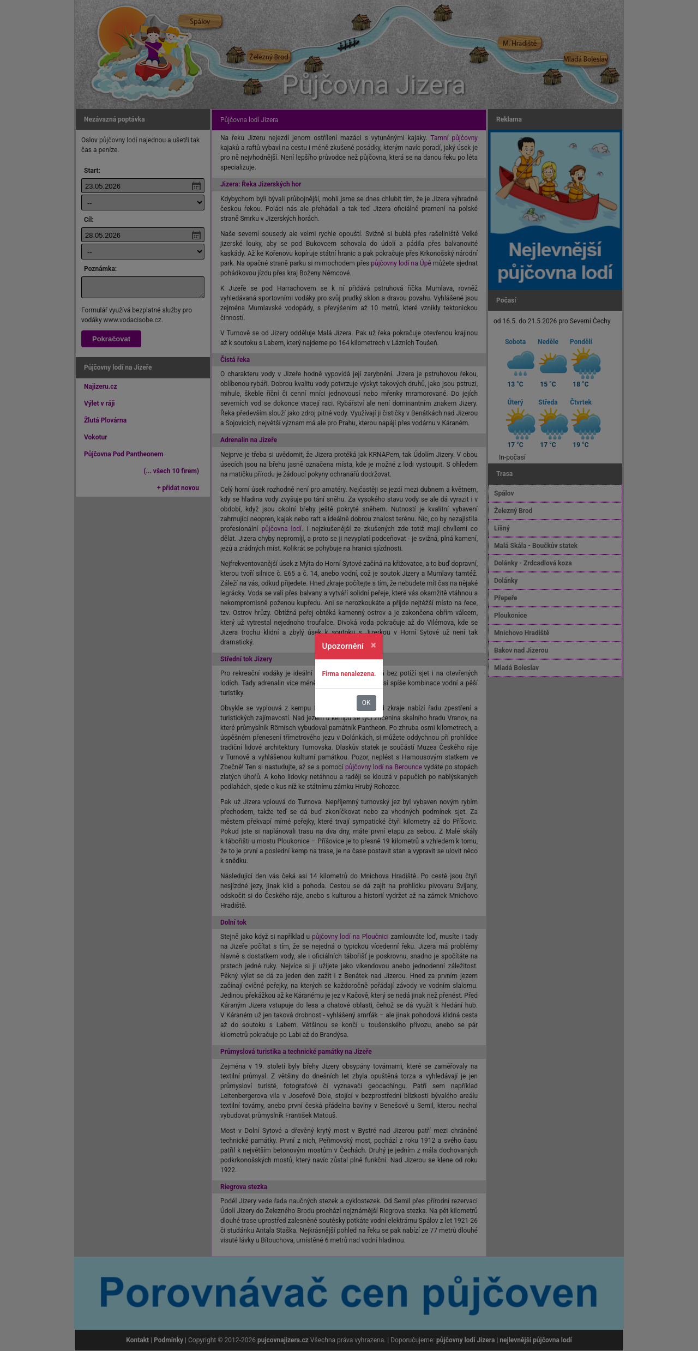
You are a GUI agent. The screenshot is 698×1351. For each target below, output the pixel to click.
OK (366, 703)
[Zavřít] (373, 645)
